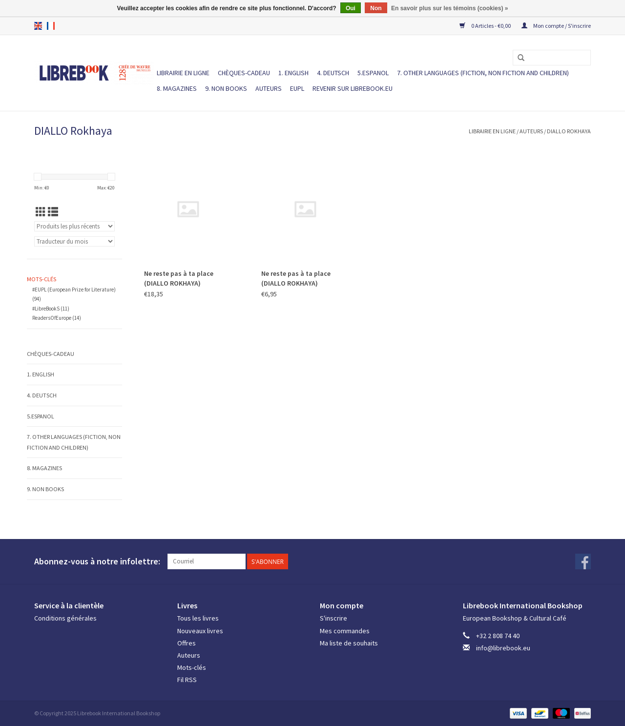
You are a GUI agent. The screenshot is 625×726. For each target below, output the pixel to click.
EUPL (297, 88)
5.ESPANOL (373, 72)
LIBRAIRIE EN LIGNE (183, 72)
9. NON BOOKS (226, 88)
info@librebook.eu (503, 647)
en (38, 26)
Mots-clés (191, 667)
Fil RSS (187, 679)
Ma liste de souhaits (349, 643)
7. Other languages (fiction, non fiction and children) (483, 72)
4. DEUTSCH (333, 72)
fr (51, 26)
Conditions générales (65, 618)
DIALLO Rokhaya (569, 131)
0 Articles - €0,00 (485, 25)
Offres (186, 643)
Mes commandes (345, 630)
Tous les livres (198, 618)
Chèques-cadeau (244, 72)
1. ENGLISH (293, 72)
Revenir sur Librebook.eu (352, 88)
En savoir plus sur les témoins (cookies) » (449, 8)
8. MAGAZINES (177, 88)
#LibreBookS (50, 308)
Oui (350, 8)
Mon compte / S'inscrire (556, 25)
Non (375, 8)
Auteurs (268, 88)
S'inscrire (333, 618)
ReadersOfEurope (56, 317)
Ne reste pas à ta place (178, 278)
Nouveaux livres (200, 630)
